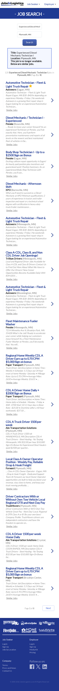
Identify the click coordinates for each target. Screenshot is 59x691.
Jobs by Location (9, 649)
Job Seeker (33, 4)
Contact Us (7, 671)
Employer (50, 4)
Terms (5, 665)
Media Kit (34, 649)
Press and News (9, 668)
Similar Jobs (11, 110)
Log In (4, 644)
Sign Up (5, 647)
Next (48, 608)
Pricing (33, 652)
